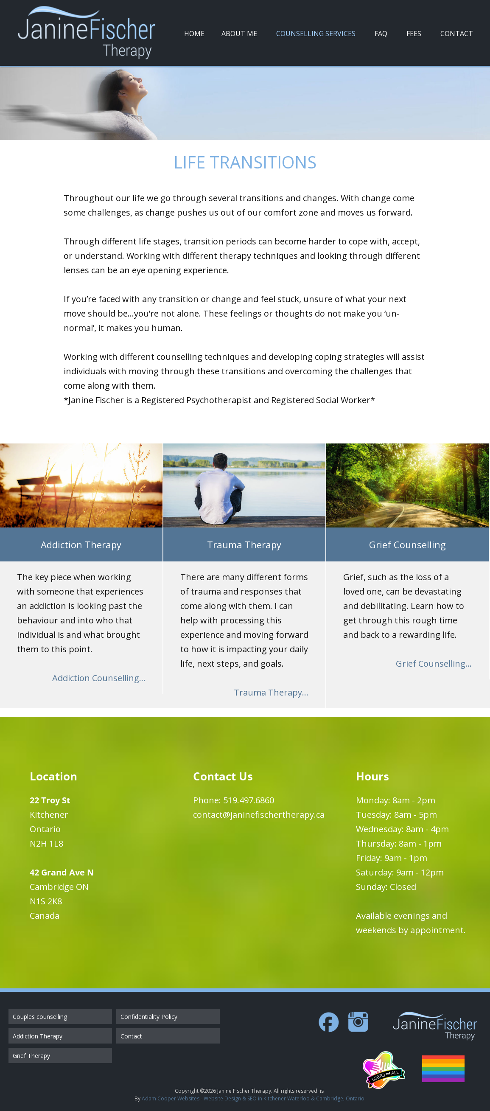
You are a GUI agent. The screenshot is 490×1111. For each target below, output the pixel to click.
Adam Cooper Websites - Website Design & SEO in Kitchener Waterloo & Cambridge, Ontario (253, 1098)
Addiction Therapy (37, 1036)
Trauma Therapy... (271, 692)
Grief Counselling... (434, 663)
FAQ (381, 33)
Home (194, 33)
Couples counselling (40, 1017)
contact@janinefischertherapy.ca (259, 814)
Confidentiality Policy (148, 1017)
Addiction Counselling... (99, 678)
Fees (413, 33)
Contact (456, 33)
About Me (239, 33)
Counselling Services (316, 33)
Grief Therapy (31, 1056)
